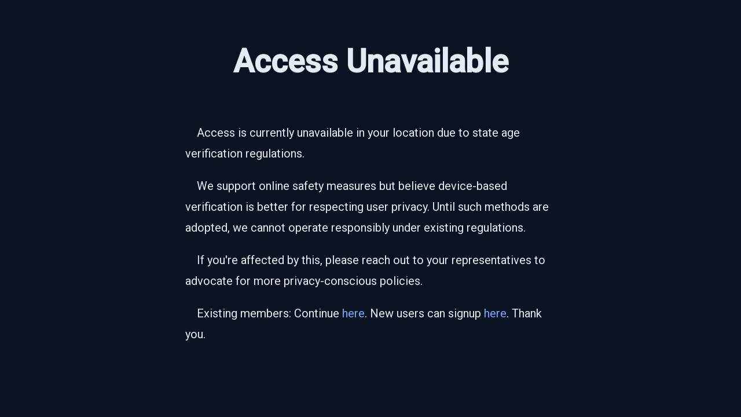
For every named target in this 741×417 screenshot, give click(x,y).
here (353, 313)
